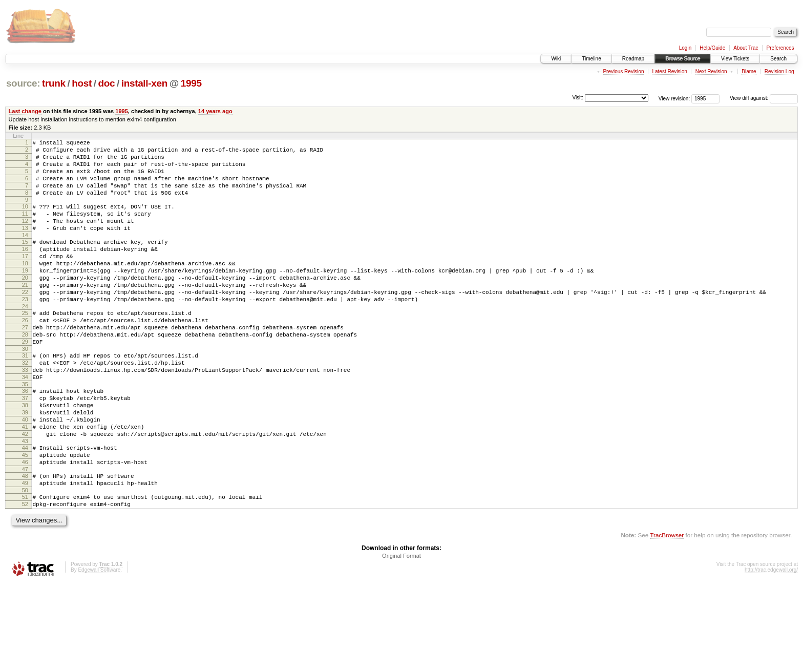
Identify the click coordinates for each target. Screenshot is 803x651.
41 (25, 480)
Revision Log (779, 71)
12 (25, 236)
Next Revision (711, 71)
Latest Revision (669, 71)
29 (25, 380)
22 (25, 321)
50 (25, 555)
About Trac (745, 48)
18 (25, 286)
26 (25, 354)
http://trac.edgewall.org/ (771, 637)
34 (25, 421)
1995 (191, 83)
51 (25, 561)
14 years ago (215, 111)
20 (25, 304)
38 (25, 454)
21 (25, 312)
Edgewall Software (99, 637)
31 (25, 395)
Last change (25, 111)
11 (25, 227)
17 (25, 278)
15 (25, 260)
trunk (54, 83)
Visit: (577, 97)
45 (25, 513)
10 (25, 219)
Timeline (591, 58)
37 (25, 446)
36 (25, 437)
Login (685, 48)
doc (106, 83)
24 (25, 338)
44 (25, 504)
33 (25, 413)
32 (25, 404)
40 (25, 472)
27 (25, 363)
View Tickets (735, 58)
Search (778, 58)
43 (25, 498)
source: (23, 83)
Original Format (401, 623)
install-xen (144, 83)
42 (25, 489)
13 (25, 245)
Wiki (556, 58)
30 (25, 389)
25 (25, 345)
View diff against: (764, 98)
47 (25, 531)
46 (25, 522)
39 (25, 463)
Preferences (780, 48)
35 (25, 430)
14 (25, 253)
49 (25, 546)
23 (25, 330)
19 (25, 295)
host (82, 83)
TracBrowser (667, 602)
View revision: (674, 98)
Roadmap (633, 58)
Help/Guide (712, 48)
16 (25, 269)
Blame (749, 71)
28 (25, 371)
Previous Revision (623, 71)
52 (25, 570)
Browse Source (682, 58)
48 (25, 537)
